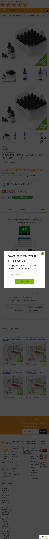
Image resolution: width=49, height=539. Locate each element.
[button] (44, 537)
